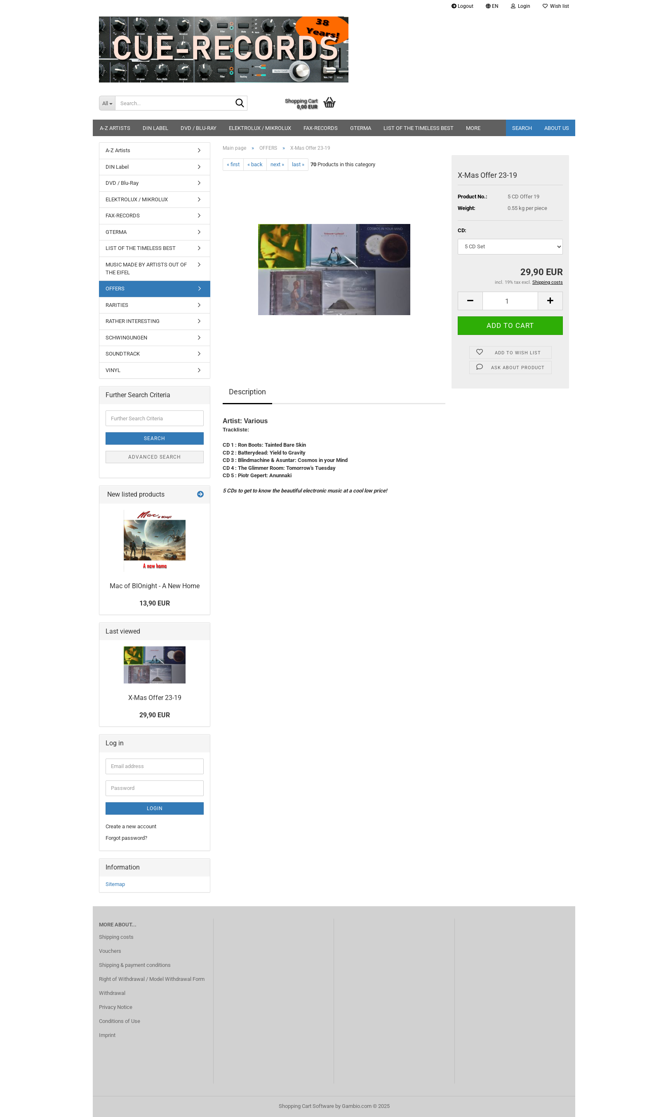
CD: (462, 230)
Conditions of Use (119, 1021)
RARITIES (117, 305)
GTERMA (360, 128)
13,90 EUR (154, 603)
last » (298, 164)
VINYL (113, 370)
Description (247, 391)
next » (277, 164)
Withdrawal (112, 993)
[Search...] (107, 103)
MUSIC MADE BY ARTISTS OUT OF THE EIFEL (146, 269)
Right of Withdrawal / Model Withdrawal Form (152, 979)
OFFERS (115, 288)
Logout (462, 6)
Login (155, 808)
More (473, 128)
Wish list (556, 6)
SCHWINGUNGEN (126, 338)
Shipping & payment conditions (135, 965)
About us (556, 128)
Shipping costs (116, 937)
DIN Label (155, 128)
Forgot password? (126, 838)
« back (255, 164)
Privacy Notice (115, 1007)
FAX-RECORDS (320, 128)
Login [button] (520, 6)
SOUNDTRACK (123, 354)
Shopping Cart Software (306, 1106)
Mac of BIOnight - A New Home (155, 586)
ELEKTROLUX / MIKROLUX (260, 128)
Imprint (107, 1035)
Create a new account (131, 826)
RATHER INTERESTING (133, 321)
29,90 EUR (154, 715)
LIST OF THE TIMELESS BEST (418, 128)
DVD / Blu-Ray (198, 128)
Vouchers (110, 951)
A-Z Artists (115, 128)
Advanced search (154, 457)
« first (233, 164)
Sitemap (115, 884)
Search (522, 128)
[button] (492, 6)
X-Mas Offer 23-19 (154, 698)
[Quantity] (510, 301)
